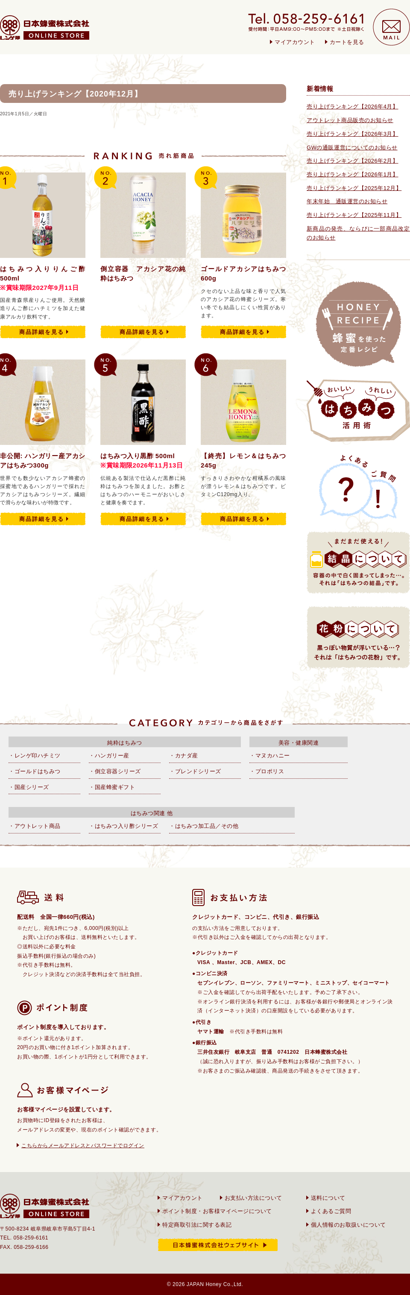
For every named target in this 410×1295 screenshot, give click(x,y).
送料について (328, 1198)
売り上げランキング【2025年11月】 (354, 215)
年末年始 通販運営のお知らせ (347, 201)
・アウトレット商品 (35, 826)
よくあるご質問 (331, 1211)
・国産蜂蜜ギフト (112, 787)
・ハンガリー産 (109, 755)
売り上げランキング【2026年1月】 (352, 174)
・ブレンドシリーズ (195, 771)
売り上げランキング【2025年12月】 (354, 188)
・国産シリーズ (29, 787)
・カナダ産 (183, 755)
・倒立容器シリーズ (115, 771)
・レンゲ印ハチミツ (35, 755)
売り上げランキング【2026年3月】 (352, 134)
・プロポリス (266, 771)
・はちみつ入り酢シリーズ (123, 826)
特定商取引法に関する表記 (196, 1225)
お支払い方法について (253, 1198)
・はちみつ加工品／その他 (203, 826)
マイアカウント (295, 42)
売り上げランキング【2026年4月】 (352, 106)
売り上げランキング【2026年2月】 (352, 161)
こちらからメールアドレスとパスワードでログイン (82, 1146)
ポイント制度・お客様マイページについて (217, 1211)
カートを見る (347, 42)
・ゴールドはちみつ (35, 771)
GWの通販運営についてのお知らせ (352, 147)
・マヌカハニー (269, 755)
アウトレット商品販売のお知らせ (350, 120)
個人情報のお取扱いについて (348, 1225)
